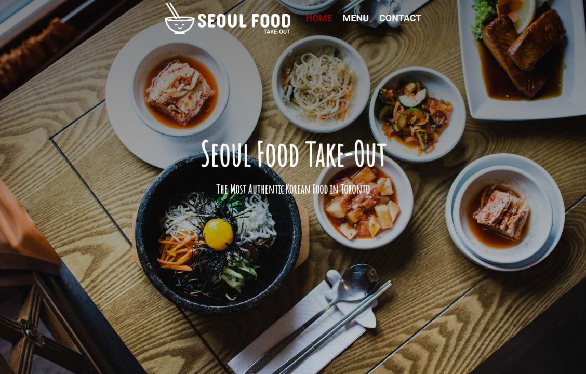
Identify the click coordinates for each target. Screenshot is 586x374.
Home (319, 17)
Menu (356, 17)
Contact (400, 17)
